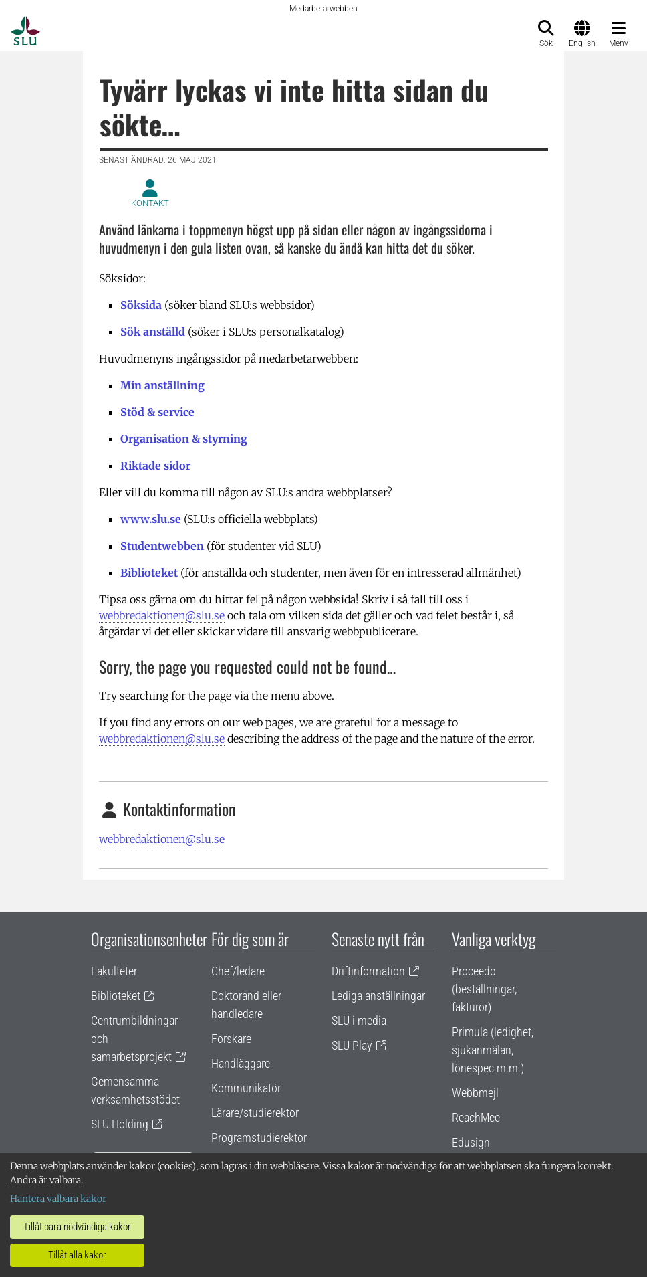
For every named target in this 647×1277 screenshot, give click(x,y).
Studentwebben (162, 546)
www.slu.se (150, 519)
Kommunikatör (246, 1088)
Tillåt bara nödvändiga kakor (77, 1227)
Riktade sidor (155, 465)
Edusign (471, 1142)
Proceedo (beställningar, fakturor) (484, 989)
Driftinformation (368, 971)
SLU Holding (119, 1124)
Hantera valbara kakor (58, 1199)
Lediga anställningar (378, 996)
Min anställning (162, 385)
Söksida (141, 305)
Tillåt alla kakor (77, 1255)
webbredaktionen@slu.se (162, 615)
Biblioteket (149, 572)
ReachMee (476, 1117)
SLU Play (352, 1045)
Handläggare (240, 1063)
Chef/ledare (238, 971)
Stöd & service (157, 412)
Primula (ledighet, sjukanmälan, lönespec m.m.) (492, 1050)
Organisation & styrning (183, 439)
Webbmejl (475, 1093)
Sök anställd (152, 331)
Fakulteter (114, 971)
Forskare (231, 1039)
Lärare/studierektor (255, 1113)
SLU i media (359, 1020)
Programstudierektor (259, 1138)
